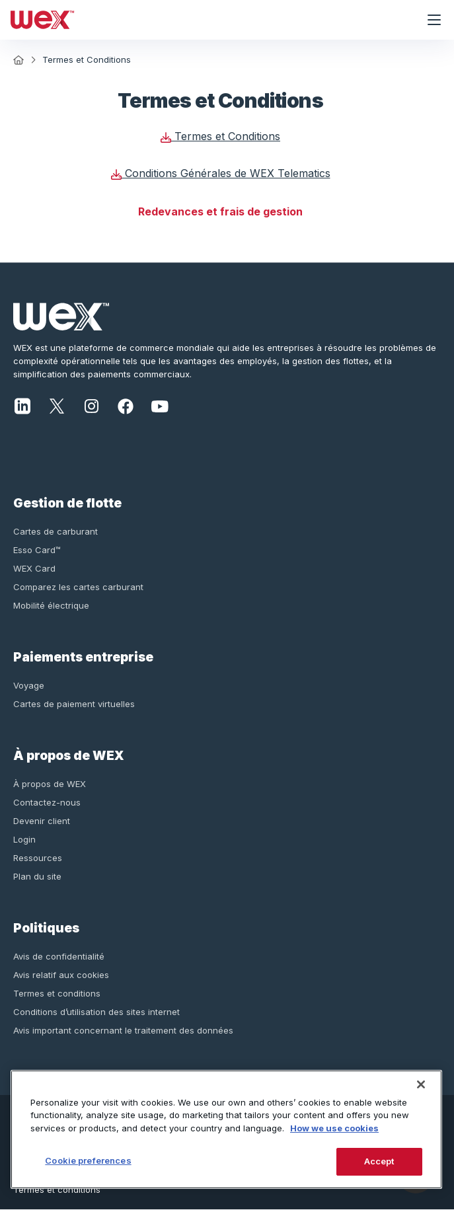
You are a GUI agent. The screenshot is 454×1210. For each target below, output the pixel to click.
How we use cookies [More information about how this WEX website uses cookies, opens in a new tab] (334, 1128)
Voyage (28, 685)
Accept (379, 1161)
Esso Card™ (37, 550)
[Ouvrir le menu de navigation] (434, 20)
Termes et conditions (56, 993)
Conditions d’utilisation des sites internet (96, 1011)
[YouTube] (160, 405)
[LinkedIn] (22, 405)
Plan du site (37, 876)
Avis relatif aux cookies (61, 974)
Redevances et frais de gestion (220, 211)
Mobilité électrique (51, 605)
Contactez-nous (47, 802)
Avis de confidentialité (58, 956)
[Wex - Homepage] (207, 20)
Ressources (37, 857)
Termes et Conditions (220, 136)
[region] (226, 1129)
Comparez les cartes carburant (78, 587)
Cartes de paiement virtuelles (74, 704)
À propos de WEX (49, 783)
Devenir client (41, 820)
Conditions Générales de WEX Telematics (220, 173)
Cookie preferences (88, 1160)
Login (24, 839)
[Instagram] (91, 405)
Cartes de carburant (55, 531)
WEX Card (34, 568)
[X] (57, 405)
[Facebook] (125, 405)
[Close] (420, 1084)
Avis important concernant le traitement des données (123, 1030)
